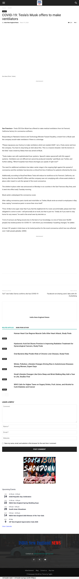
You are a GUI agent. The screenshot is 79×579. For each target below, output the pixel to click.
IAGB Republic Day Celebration (20, 497)
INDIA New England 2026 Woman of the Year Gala (26, 515)
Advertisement (29, 570)
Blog (37, 570)
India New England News (11, 22)
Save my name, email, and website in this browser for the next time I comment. (30, 443)
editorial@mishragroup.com (43, 554)
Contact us (44, 570)
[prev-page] (3, 394)
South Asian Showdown (17, 509)
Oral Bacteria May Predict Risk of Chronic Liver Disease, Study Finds (41, 354)
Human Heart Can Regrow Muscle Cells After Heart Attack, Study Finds (42, 333)
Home (4, 8)
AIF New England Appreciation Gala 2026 (23, 522)
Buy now (51, 570)
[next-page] (7, 394)
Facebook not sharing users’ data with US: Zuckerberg (62, 295)
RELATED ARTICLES (8, 327)
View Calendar (7, 526)
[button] (3, 3)
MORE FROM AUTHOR (22, 327)
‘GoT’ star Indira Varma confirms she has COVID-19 (20, 294)
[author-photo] (39, 314)
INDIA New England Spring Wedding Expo (24, 503)
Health (10, 8)
